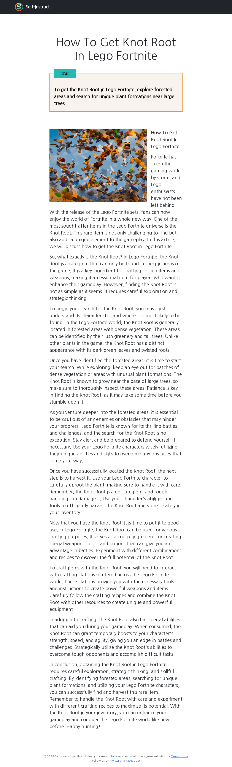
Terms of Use (179, 756)
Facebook (132, 760)
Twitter (114, 760)
